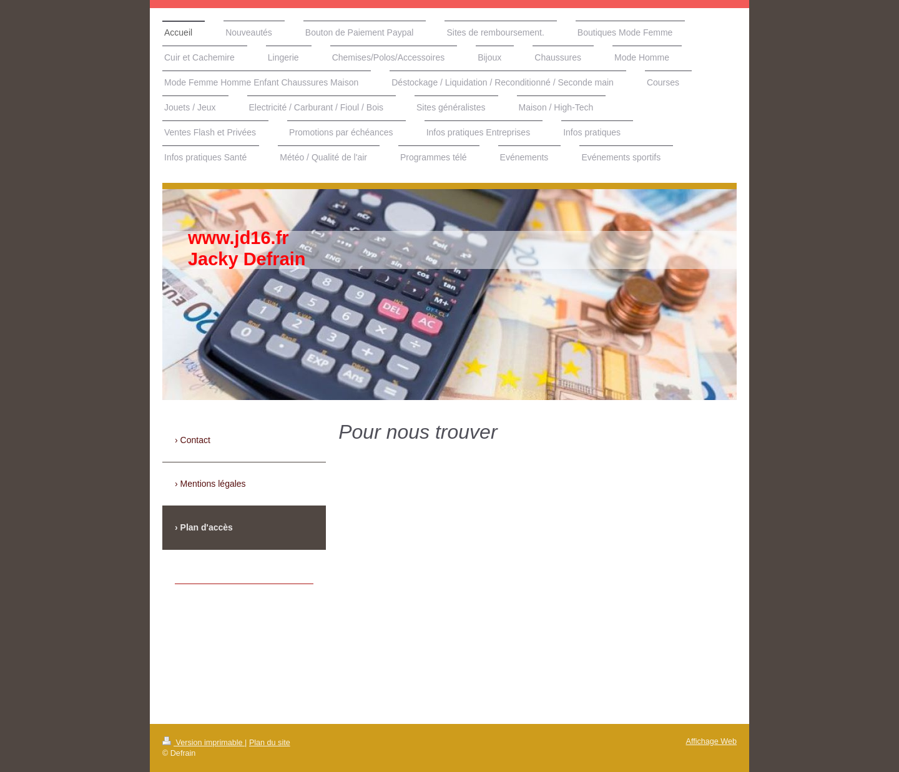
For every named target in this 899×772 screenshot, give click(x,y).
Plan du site (269, 742)
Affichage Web (711, 741)
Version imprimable (203, 742)
